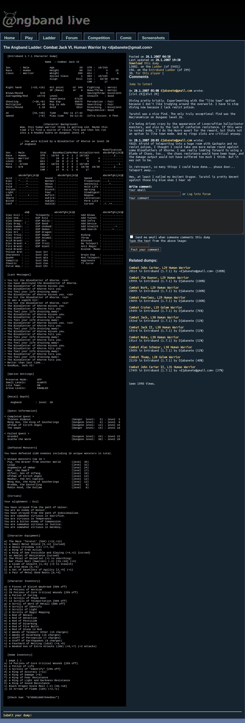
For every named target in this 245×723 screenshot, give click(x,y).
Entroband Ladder (162, 69)
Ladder (49, 38)
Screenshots (153, 38)
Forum (72, 38)
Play (29, 38)
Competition (99, 38)
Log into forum (199, 194)
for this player (148, 73)
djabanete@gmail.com (176, 90)
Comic (126, 38)
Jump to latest (140, 84)
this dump (144, 63)
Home (9, 38)
